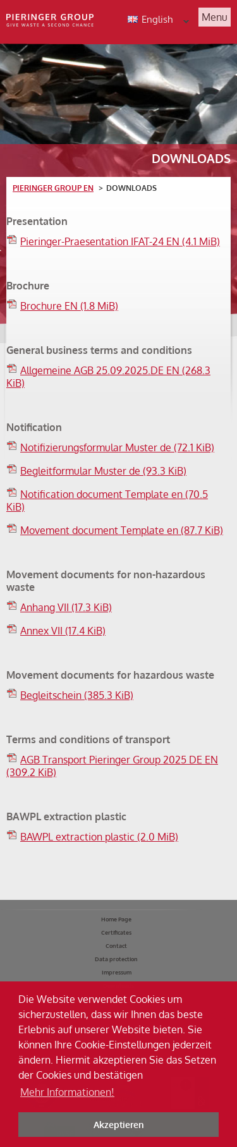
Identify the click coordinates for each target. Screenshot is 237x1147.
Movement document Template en (121, 530)
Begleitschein (76, 695)
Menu (215, 17)
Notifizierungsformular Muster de (117, 447)
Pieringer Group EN (53, 188)
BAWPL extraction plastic (99, 836)
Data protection (116, 959)
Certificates (116, 932)
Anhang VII (66, 607)
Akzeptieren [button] (119, 1124)
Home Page (116, 919)
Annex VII (63, 630)
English (163, 20)
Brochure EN (69, 306)
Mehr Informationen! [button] (67, 1092)
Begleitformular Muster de (103, 470)
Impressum (116, 972)
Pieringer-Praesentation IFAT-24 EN (120, 241)
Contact (116, 945)
